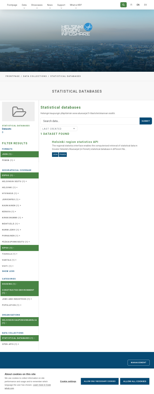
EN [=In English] (138, 5)
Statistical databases (65, 76)
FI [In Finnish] (131, 5)
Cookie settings (68, 381)
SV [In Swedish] (145, 5)
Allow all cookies (134, 381)
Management (138, 362)
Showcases (37, 5)
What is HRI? (76, 5)
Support (61, 5)
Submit (146, 121)
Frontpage (12, 5)
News (50, 5)
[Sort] (59, 128)
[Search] (123, 4)
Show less (8, 271)
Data (24, 5)
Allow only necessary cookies (100, 381)
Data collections (35, 76)
